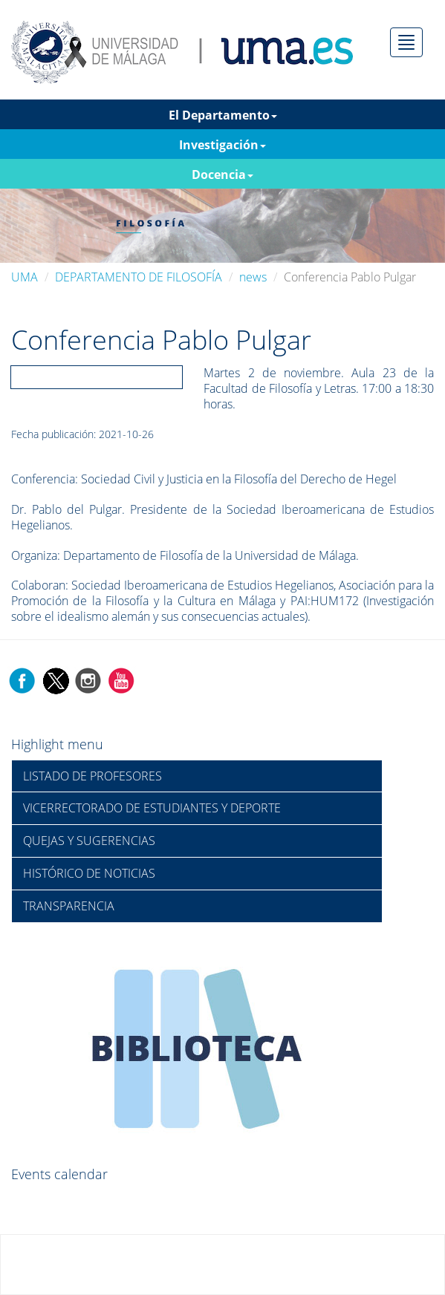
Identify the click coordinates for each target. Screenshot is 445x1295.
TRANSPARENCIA (68, 906)
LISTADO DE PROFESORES (92, 776)
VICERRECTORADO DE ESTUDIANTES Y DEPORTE (152, 808)
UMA (24, 277)
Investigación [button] (222, 145)
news (253, 277)
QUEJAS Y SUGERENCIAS (89, 840)
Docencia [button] (222, 174)
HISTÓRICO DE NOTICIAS (89, 873)
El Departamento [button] (223, 115)
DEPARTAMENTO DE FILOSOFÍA (138, 277)
